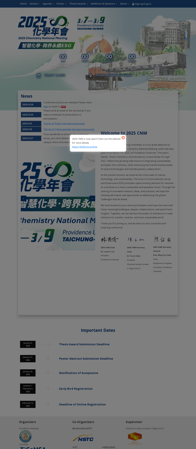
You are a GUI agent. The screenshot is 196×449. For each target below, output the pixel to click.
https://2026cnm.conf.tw (84, 146)
